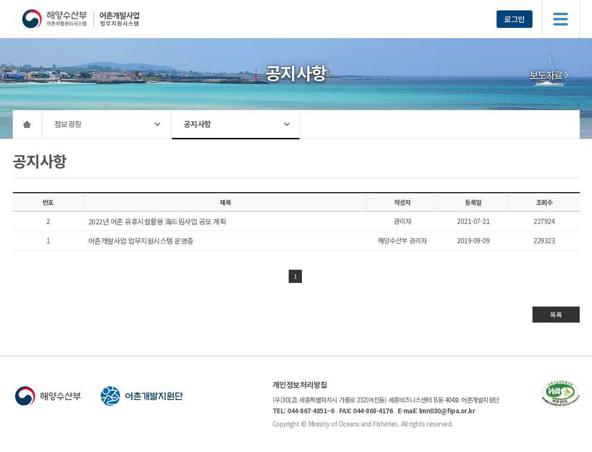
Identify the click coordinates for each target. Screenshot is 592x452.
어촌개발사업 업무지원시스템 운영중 (141, 241)
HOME (27, 124)
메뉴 (561, 19)
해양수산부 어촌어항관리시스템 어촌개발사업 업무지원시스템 (99, 18)
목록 (556, 314)
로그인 (514, 19)
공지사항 (197, 123)
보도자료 (546, 75)
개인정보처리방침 (300, 384)
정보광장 (68, 123)
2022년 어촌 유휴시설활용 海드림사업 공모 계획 (157, 221)
